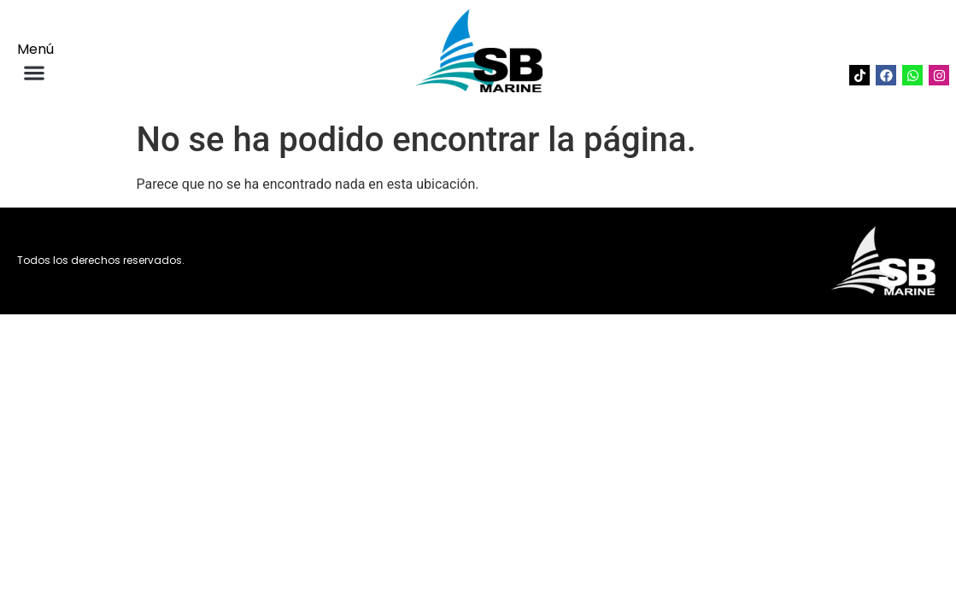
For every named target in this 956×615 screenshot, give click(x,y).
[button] (33, 72)
